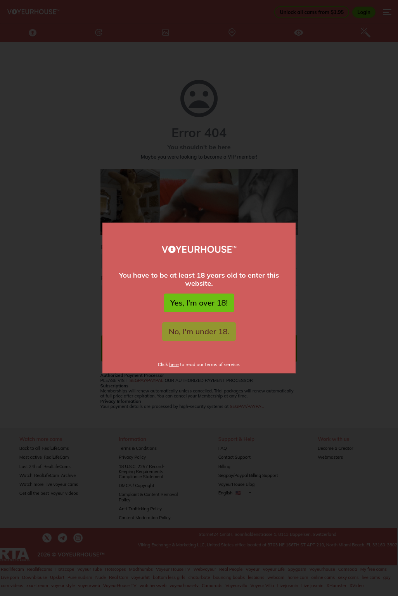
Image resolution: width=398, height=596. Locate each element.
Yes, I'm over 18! (199, 303)
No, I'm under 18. (199, 331)
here (174, 364)
